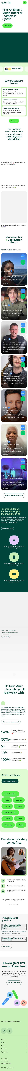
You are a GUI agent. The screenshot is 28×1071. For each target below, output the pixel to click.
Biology (7, 806)
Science (19, 800)
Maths (7, 800)
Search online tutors (7, 528)
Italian (21, 825)
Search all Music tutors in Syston (14, 495)
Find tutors (4, 249)
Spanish (7, 819)
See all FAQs (6, 946)
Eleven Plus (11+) (10, 812)
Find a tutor (7, 25)
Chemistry (8, 825)
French (19, 819)
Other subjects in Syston (10, 781)
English (19, 806)
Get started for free (14, 982)
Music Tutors (12, 249)
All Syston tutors (10, 794)
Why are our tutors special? (11, 722)
